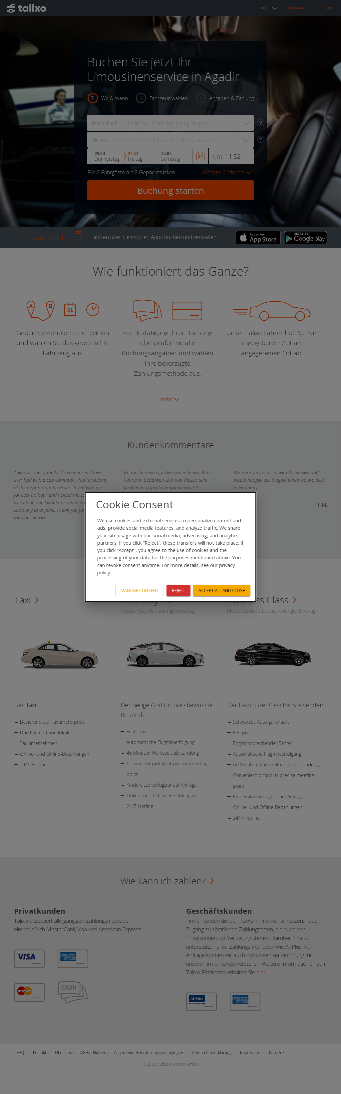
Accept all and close (221, 590)
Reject (178, 590)
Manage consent (140, 590)
